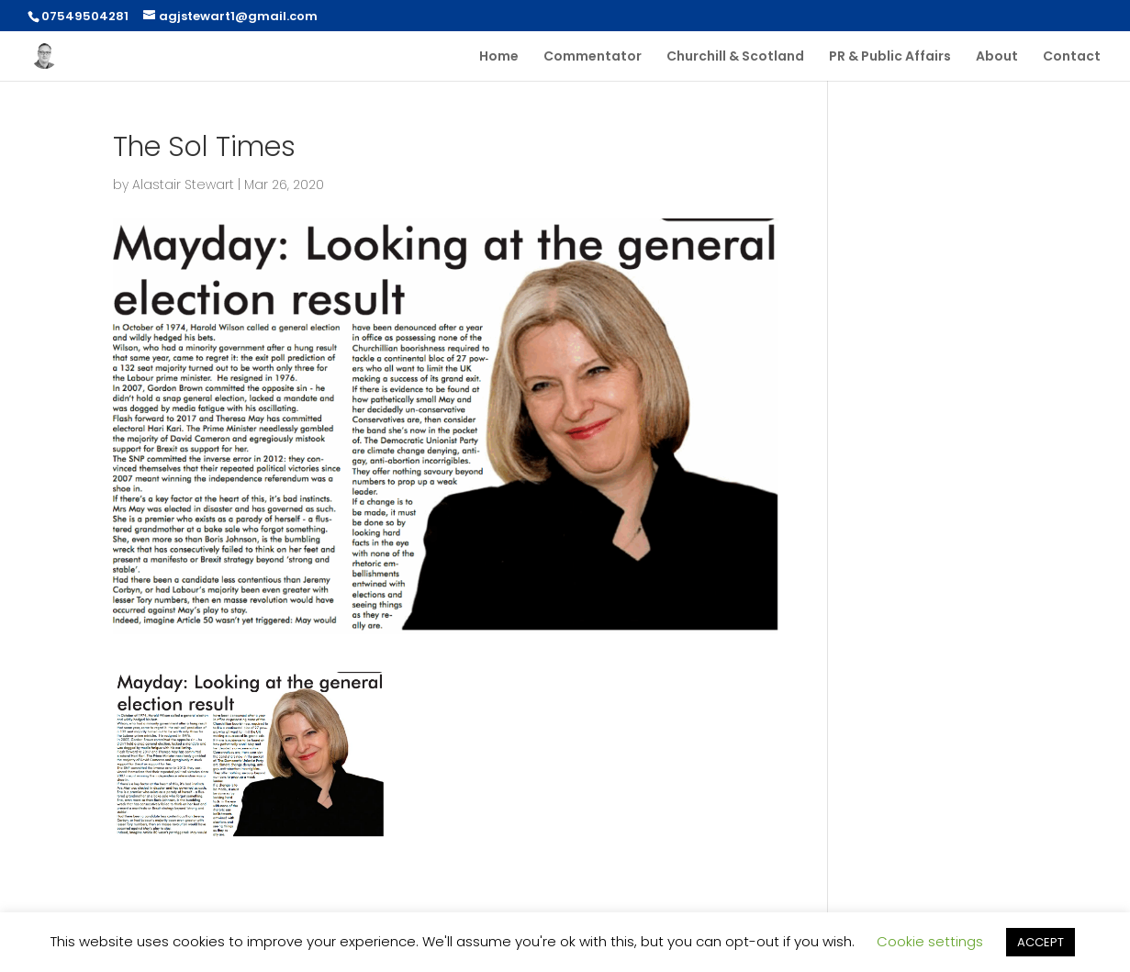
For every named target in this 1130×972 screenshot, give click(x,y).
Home (499, 57)
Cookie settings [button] (930, 941)
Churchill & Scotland (735, 57)
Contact (1072, 57)
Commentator (592, 57)
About (997, 57)
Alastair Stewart (183, 184)
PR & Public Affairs (890, 57)
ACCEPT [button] (1040, 942)
